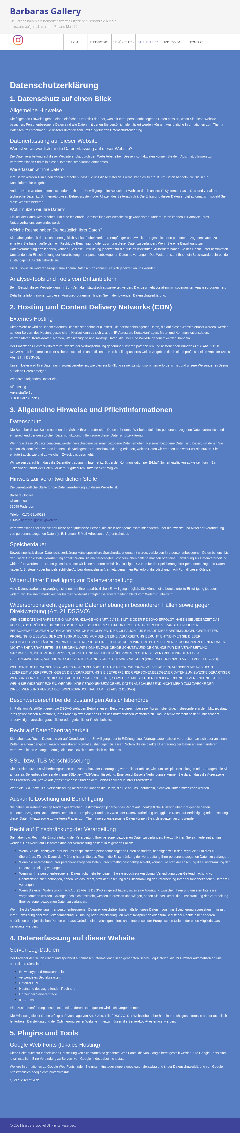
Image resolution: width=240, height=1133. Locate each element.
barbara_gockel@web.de (39, 520)
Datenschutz (148, 42)
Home (75, 42)
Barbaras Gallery (45, 11)
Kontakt (196, 42)
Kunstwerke (99, 42)
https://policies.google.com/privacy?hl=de (40, 1072)
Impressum (172, 42)
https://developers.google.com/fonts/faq (128, 1066)
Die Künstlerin (123, 42)
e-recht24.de (30, 1080)
